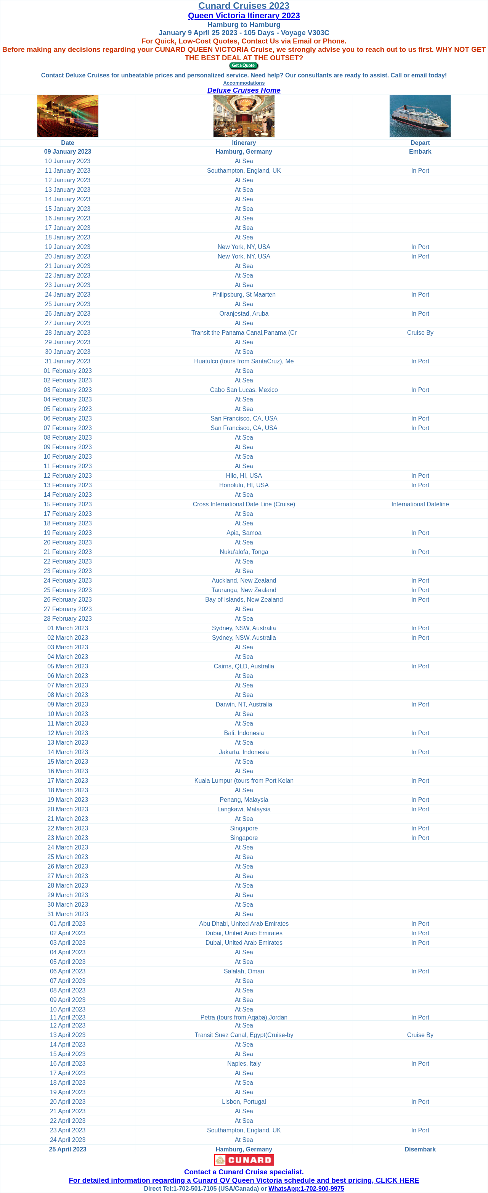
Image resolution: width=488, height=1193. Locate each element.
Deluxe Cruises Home (244, 90)
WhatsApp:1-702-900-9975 (306, 1188)
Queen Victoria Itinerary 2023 (244, 15)
